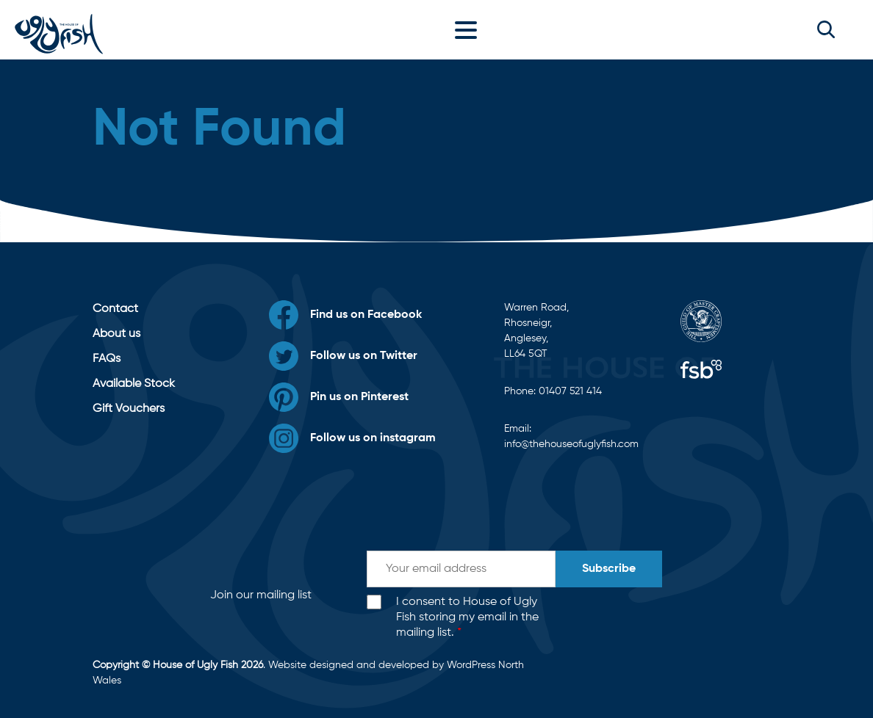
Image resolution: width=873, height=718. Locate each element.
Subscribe (609, 569)
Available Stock (134, 384)
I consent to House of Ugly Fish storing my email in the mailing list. (467, 617)
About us (116, 334)
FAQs (107, 359)
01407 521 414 (570, 391)
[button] (826, 29)
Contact (115, 309)
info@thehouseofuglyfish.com (571, 444)
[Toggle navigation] (469, 29)
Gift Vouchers (129, 409)
